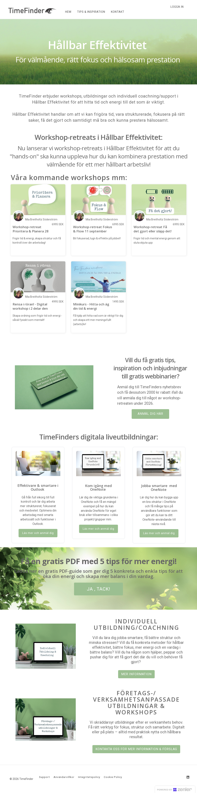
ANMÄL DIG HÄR (150, 414)
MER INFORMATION (136, 674)
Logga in (177, 6)
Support (44, 777)
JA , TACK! (98, 589)
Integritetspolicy (89, 777)
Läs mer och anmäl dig (38, 533)
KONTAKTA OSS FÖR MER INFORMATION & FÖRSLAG (136, 749)
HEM (68, 11)
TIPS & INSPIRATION (91, 11)
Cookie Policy (113, 777)
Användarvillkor (64, 777)
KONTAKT (117, 11)
